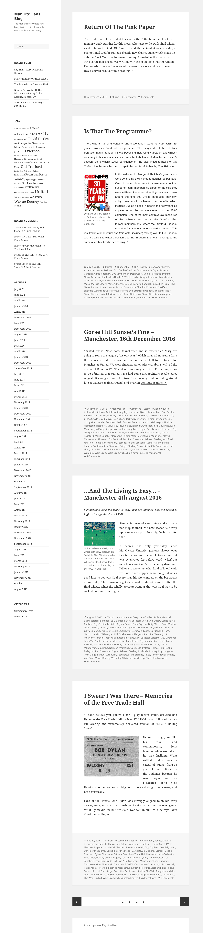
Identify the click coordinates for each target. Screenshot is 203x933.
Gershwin (137, 630)
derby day (130, 418)
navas (104, 439)
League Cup (144, 429)
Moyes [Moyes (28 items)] (17, 167)
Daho (172, 847)
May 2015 (19, 385)
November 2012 (22, 538)
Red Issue (164, 283)
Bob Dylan (121, 844)
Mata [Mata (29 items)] (32, 162)
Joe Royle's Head (111, 277)
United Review (107, 294)
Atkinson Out (111, 270)
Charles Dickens (124, 847)
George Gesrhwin (121, 630)
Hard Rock (89, 857)
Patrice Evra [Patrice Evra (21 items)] (18, 171)
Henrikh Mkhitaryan (152, 422)
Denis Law (119, 418)
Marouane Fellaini (120, 435)
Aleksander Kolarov (94, 412)
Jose (150, 425)
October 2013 (21, 481)
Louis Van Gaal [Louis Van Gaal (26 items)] (20, 155)
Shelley (141, 871)
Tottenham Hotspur (113, 449)
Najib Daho (114, 864)
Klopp (109, 429)
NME (123, 864)
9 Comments (93, 661)
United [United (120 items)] (41, 192)
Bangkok (105, 620)
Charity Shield (140, 415)
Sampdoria (130, 287)
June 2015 (19, 379)
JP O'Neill (126, 277)
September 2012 (23, 543)
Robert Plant (159, 867)
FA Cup (149, 627)
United (95, 294)
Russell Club (98, 871)
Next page (184, 901)
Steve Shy (109, 874)
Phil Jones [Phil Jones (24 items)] (28, 171)
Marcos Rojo (153, 432)
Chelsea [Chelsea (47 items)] (35, 134)
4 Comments (93, 456)
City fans (154, 847)
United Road (122, 294)
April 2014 (19, 447)
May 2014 (19, 441)
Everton (141, 418)
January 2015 (21, 407)
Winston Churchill (130, 878)
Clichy (87, 418)
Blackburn (109, 844)
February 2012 (22, 566)
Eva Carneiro (138, 627)
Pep (125, 439)
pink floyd (134, 867)
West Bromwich (111, 878)
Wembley (89, 452)
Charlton (105, 273)
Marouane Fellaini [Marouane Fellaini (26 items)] (22, 162)
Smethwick (96, 874)
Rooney (153, 651)
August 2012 (20, 549)
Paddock (146, 283)
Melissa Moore (99, 283)
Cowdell (164, 847)
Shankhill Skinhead (147, 287)
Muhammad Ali (92, 439)
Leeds (135, 277)
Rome (98, 442)
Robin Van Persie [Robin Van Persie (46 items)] (36, 174)
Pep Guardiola (135, 439)
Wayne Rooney (102, 658)
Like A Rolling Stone (128, 861)
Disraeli (159, 850)
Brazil (103, 415)
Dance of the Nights (94, 850)
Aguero (165, 408)
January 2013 (21, 526)
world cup (139, 658)
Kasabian (122, 637)
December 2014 (22, 413)
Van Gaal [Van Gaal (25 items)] (25, 197)
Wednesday (143, 297)
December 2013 (22, 470)
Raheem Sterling (153, 439)
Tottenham (96, 449)
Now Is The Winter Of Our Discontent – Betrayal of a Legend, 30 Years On (28, 93)
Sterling (132, 446)
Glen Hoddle (97, 422)
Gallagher (168, 627)
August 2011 (20, 589)
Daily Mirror (154, 624)
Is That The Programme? (118, 131)
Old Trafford (134, 283)
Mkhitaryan (144, 435)
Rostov (119, 287)
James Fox (109, 857)
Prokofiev (146, 867)
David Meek (122, 273)
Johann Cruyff (139, 425)
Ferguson (96, 277)
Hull (106, 425)
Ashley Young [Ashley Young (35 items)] (22, 134)
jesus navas (125, 425)
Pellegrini (89, 651)
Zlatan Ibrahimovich (156, 658)
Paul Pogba (166, 647)
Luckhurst (106, 641)
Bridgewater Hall (137, 844)
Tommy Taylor (158, 654)
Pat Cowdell (168, 864)
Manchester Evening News (116, 280)
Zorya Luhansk (153, 452)
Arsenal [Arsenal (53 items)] (34, 128)
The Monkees (154, 874)
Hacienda (151, 854)
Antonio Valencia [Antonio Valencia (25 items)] (21, 128)
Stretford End (168, 219)
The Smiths (168, 874)
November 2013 (22, 475)
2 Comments (167, 878)
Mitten (111, 283)
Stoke (140, 446)
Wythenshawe (148, 878)
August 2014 (20, 436)
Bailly (86, 620)
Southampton (100, 446)
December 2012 (22, 532)
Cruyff (94, 418)
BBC (113, 620)
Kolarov (117, 429)
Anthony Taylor (122, 412)
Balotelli (95, 620)
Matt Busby (128, 644)
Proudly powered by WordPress (101, 925)
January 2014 (21, 464)
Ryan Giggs (90, 654)
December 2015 (22, 362)
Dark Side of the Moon (118, 850)
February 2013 (22, 521)
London (154, 277)
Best (128, 620)
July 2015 (19, 373)
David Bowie (138, 850)
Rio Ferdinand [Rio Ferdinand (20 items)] (19, 175)
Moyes (166, 435)
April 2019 (19, 311)
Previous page (76, 901)
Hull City (113, 425)
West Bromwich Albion (120, 452)
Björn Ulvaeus (147, 412)
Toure (128, 449)
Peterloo (102, 867)
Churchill (139, 847)
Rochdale (143, 651)
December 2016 (22, 328)
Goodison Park (114, 422)
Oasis (133, 647)
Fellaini (150, 418)
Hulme (99, 857)
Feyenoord (160, 418)
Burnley (111, 415)
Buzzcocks (152, 844)
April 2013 (19, 509)
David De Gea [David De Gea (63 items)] (38, 138)
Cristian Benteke (107, 624)
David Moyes (105, 418)
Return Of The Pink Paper (119, 26)
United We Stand (139, 294)
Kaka (113, 637)
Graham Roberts (131, 422)
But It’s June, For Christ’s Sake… (31, 78)
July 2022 (19, 289)
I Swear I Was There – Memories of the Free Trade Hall (128, 699)
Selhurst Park (154, 442)
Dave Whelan (169, 624)
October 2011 (21, 583)
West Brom (101, 452)
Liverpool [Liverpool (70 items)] (33, 151)
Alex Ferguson (147, 266)
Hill (116, 634)
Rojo (91, 442)
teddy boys (120, 874)
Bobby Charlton (127, 270)
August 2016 (20, 334)
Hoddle (168, 422)
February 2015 (22, 402)
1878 (136, 266)
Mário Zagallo (102, 435)
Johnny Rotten (156, 857)
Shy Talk (150, 871)
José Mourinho (161, 425)
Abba (157, 408)
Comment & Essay (23, 610)
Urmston (154, 294)
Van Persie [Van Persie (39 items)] (36, 197)
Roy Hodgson (165, 651)
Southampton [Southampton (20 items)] (19, 187)
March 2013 (20, 515)
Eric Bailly (125, 627)
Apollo (157, 840)
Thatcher (159, 290)
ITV (135, 634)
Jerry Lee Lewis (124, 857)
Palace (155, 647)
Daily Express (140, 624)
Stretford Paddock (144, 290)
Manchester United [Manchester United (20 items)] (35, 159)
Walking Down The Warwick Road (102, 297)
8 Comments (147, 96)
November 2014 (22, 419)
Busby (157, 620)
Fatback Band (121, 854)
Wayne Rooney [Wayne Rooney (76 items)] (26, 201)
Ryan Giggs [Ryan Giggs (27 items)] (31, 179)
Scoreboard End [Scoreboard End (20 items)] (42, 180)
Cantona (88, 273)
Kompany (127, 429)
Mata (133, 435)
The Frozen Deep (137, 874)
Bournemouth (144, 270)
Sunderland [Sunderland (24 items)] (19, 192)
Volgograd (165, 294)
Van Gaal (145, 449)
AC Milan (148, 617)
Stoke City (149, 446)
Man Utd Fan (118, 408)
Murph (115, 96)
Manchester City (92, 280)
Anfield (109, 412)
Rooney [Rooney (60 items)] (19, 179)
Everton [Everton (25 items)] (40, 143)
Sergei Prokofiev (115, 871)
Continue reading (120, 71)
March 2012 (20, 560)
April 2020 (19, 300)
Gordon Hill (156, 630)
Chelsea (153, 415)
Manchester (165, 277)
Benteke (120, 620)
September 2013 (23, 487)
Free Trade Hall (137, 854)
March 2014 (20, 453)
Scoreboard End (126, 442)
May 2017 (19, 322)
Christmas (163, 415)
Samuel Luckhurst (106, 654)
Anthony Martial (162, 617)
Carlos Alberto (124, 415)
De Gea (103, 627)
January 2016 (21, 356)
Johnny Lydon (140, 857)
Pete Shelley (90, 867)
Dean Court (136, 273)
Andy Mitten (162, 266)
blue (158, 412)
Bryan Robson (160, 270)
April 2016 (19, 351)
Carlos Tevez (168, 620)
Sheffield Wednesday (95, 290)
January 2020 (21, 306)
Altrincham (147, 840)
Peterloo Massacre (118, 867)
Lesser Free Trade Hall (105, 861)
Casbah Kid (109, 847)
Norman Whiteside (119, 647)
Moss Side (101, 864)
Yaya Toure (139, 452)
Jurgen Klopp (97, 429)
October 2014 (21, 424)
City (113, 273)
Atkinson (98, 270)
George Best (104, 630)
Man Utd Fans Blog (27, 16)
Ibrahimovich (126, 634)
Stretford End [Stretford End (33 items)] (32, 186)
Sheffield (162, 287)
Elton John (107, 854)
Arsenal (88, 270)
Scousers (140, 442)
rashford (168, 439)
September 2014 (23, 430)
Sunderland (162, 446)
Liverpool (144, 277)
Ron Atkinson (107, 287)
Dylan (98, 854)
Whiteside (127, 658)
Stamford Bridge (118, 446)
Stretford (112, 290)
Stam (131, 654)
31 (145, 900)
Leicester (156, 429)
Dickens (150, 850)
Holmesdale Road (93, 425)
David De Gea (91, 627)
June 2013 (19, 498)
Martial (117, 644)
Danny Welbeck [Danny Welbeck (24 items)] (21, 139)
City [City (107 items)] (44, 133)
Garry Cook (90, 630)
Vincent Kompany (160, 449)
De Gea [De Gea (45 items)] (32, 143)
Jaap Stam (143, 634)
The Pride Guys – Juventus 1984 (31, 84)
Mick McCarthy (152, 644)
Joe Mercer (155, 634)
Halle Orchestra (165, 854)
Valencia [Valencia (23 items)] (17, 197)
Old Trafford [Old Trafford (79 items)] (31, 166)
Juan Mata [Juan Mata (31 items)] (19, 151)
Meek (87, 283)
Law (135, 429)
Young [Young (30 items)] (17, 205)
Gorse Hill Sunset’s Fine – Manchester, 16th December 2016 (129, 335)
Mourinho (156, 435)
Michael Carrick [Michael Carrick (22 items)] (42, 162)
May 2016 (19, 345)
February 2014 (22, 458)
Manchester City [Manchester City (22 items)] (20, 159)
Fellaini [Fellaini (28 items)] (17, 147)
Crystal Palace (124, 624)
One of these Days (151, 864)
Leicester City (169, 429)
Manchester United (142, 280)
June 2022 (19, 294)
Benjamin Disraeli (93, 844)
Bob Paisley (168, 412)
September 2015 (23, 368)
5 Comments (161, 297)
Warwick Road (128, 297)
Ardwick (166, 840)
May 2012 (19, 555)
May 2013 (19, 504)
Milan (164, 644)
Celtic (97, 273)
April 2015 (19, 390)
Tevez (147, 654)
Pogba (115, 651)
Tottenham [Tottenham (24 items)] (29, 192)
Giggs (146, 630)
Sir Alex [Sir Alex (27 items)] (18, 183)
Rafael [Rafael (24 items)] (35, 171)
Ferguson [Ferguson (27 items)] (26, 147)
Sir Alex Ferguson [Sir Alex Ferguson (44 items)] (33, 183)
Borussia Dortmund (142, 620)
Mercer (139, 644)
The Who (88, 878)
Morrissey (121, 283)
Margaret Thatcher (163, 280)
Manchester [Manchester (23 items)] (32, 155)
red (86, 442)
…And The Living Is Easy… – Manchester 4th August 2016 (123, 494)
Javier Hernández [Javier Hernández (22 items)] (38, 147)
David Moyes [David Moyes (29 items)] (20, 143)
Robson (95, 287)
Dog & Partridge (152, 273)
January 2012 (21, 572)
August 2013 (20, 492)
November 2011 (22, 577)
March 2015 (20, 396)
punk (155, 283)
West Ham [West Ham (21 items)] (43, 202)
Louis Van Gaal (103, 432)
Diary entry (20, 616)
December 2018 (22, 317)
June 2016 (19, 339)
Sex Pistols (130, 871)
